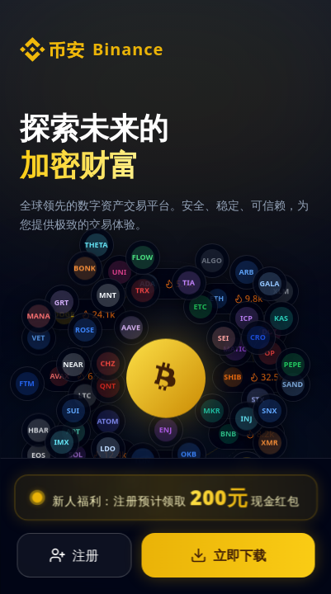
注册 (74, 545)
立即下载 (228, 545)
